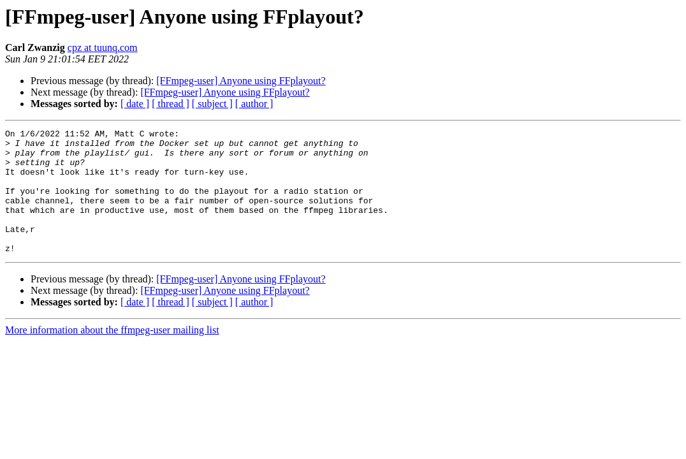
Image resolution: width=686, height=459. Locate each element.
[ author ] (254, 103)
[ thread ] (170, 103)
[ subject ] (212, 103)
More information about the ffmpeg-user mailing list (112, 354)
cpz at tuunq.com (103, 47)
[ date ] (134, 103)
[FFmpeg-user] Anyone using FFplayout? (240, 80)
